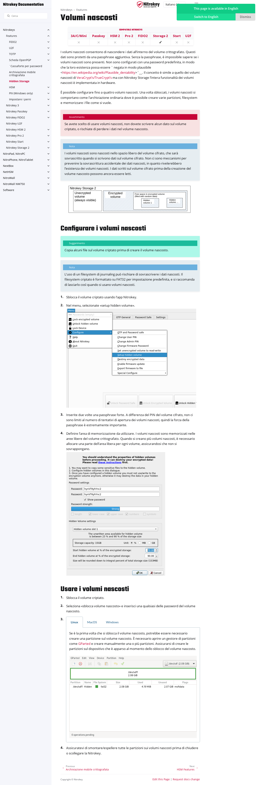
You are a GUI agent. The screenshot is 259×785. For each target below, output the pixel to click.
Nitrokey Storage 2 (17, 147)
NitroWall (9, 178)
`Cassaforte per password (25, 66)
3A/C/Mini (79, 36)
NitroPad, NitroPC (14, 153)
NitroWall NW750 (14, 184)
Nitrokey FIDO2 (15, 117)
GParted (84, 643)
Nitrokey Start (14, 141)
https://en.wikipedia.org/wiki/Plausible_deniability (98, 72)
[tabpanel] (133, 685)
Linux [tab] (74, 622)
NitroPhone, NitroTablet (18, 160)
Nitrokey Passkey (16, 111)
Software (8, 190)
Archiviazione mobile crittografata (22, 73)
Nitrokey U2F (14, 123)
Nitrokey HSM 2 (16, 129)
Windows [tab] (112, 622)
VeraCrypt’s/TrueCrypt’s (94, 77)
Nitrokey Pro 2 (15, 135)
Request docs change (186, 779)
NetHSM (8, 172)
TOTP (12, 54)
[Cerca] (25, 16)
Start (177, 36)
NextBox (8, 166)
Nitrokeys (9, 30)
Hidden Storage (19, 81)
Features (11, 36)
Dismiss (245, 17)
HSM (12, 87)
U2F (11, 48)
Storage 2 (160, 36)
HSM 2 (115, 36)
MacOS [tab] (92, 622)
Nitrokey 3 (12, 105)
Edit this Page (161, 779)
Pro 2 (129, 36)
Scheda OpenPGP (20, 60)
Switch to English (206, 17)
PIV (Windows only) (21, 93)
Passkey (98, 36)
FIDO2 (13, 42)
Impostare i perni (20, 99)
